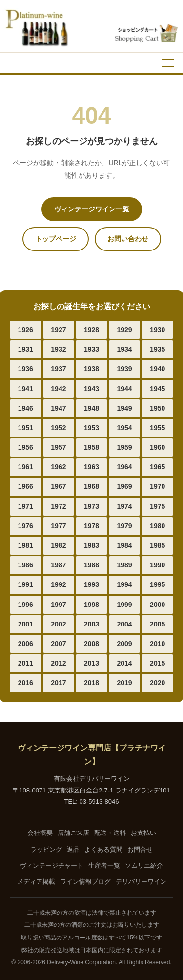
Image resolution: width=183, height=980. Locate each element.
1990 (157, 565)
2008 (91, 643)
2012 (58, 663)
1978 (91, 526)
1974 (124, 506)
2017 (58, 683)
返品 (73, 849)
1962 (58, 467)
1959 (124, 447)
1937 (58, 369)
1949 (124, 408)
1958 (91, 447)
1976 (25, 526)
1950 (157, 408)
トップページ (55, 239)
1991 (25, 584)
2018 (91, 683)
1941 (25, 389)
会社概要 (40, 832)
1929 (124, 330)
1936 (25, 369)
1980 (157, 526)
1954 (124, 428)
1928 (91, 330)
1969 (124, 486)
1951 (25, 428)
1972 (58, 506)
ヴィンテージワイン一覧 (91, 209)
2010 (157, 643)
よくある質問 (103, 849)
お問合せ (140, 849)
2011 (25, 663)
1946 (25, 408)
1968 (91, 486)
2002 (58, 624)
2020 (157, 683)
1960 (157, 447)
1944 (124, 389)
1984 (124, 545)
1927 (58, 330)
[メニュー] (168, 63)
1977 (58, 526)
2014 (124, 663)
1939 (124, 369)
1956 (25, 447)
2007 (58, 643)
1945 (157, 389)
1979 (124, 526)
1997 (58, 604)
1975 (157, 506)
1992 (58, 584)
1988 (91, 565)
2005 (157, 624)
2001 (25, 624)
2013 (91, 663)
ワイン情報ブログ (85, 881)
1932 (58, 349)
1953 (91, 428)
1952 (58, 428)
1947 (58, 408)
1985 (157, 545)
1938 (91, 369)
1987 (58, 565)
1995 (157, 584)
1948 (91, 408)
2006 (25, 643)
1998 (91, 604)
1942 (58, 389)
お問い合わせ (127, 239)
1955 (157, 428)
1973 (91, 506)
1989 (124, 565)
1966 (25, 486)
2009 (124, 643)
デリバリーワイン (141, 881)
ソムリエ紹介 (144, 865)
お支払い (143, 832)
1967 (58, 486)
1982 (58, 545)
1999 (124, 604)
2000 (157, 604)
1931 (25, 349)
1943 (91, 389)
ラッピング (46, 849)
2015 (157, 663)
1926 (25, 330)
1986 (25, 565)
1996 (25, 604)
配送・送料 (110, 832)
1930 (157, 330)
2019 (124, 683)
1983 (91, 545)
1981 (25, 545)
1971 (25, 506)
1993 (91, 584)
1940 (157, 369)
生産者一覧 (104, 865)
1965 (157, 467)
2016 (25, 683)
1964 (124, 467)
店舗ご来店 (73, 832)
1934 (124, 349)
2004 (124, 624)
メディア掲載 (36, 881)
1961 (25, 467)
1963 (91, 467)
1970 (157, 486)
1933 (91, 349)
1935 (157, 349)
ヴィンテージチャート (51, 865)
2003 (91, 624)
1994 (124, 584)
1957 (58, 447)
